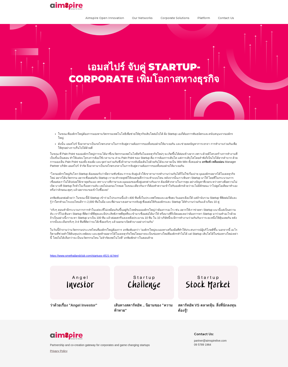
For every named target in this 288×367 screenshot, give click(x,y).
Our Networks (142, 18)
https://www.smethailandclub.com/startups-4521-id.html (84, 255)
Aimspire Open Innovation (104, 18)
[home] (66, 6)
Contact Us (226, 18)
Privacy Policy (58, 351)
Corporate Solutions (175, 18)
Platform (203, 18)
